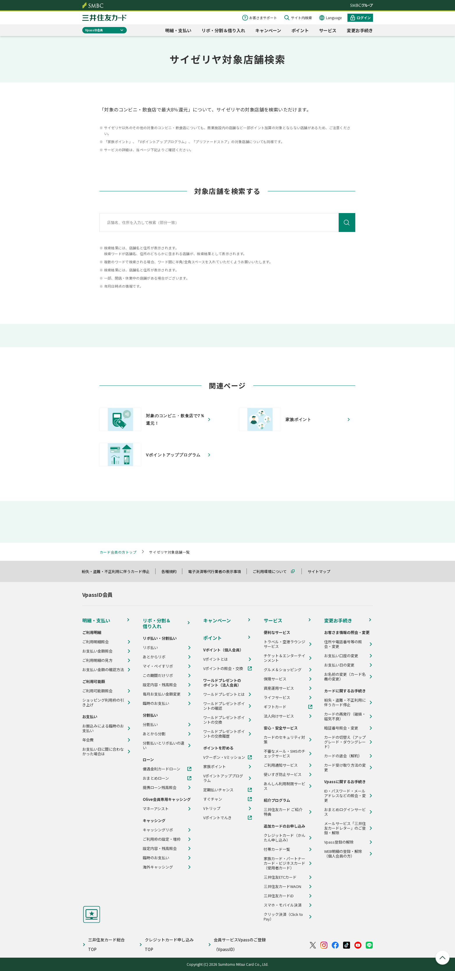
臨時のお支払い (156, 703)
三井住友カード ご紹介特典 (283, 812)
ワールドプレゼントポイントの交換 (224, 720)
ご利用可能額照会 (97, 691)
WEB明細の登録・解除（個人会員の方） (343, 853)
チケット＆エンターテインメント (284, 658)
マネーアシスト (156, 808)
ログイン (364, 17)
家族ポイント (214, 766)
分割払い (150, 724)
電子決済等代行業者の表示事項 (217, 571)
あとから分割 (154, 734)
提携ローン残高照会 (159, 787)
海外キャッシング (158, 867)
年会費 (88, 740)
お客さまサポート (263, 17)
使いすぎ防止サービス (282, 774)
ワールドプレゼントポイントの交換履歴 (224, 733)
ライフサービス (277, 697)
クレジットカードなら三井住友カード (104, 17)
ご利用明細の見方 (97, 660)
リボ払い (150, 647)
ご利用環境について (272, 571)
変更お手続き (360, 30)
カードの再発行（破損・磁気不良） (345, 716)
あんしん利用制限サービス (284, 786)
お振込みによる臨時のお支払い (103, 728)
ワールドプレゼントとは (224, 694)
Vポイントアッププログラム (223, 778)
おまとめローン (156, 778)
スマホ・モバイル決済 (282, 905)
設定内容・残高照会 (160, 684)
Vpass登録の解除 (339, 842)
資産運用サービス (279, 688)
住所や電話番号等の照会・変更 (343, 644)
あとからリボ (154, 657)
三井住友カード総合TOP (106, 944)
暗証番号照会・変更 (341, 728)
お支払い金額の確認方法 (103, 669)
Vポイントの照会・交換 (223, 668)
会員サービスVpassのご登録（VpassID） (240, 944)
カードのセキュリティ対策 (284, 739)
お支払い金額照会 (97, 651)
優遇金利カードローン (161, 769)
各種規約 (171, 571)
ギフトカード (275, 707)
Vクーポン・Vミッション (224, 757)
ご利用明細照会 (95, 641)
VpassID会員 (94, 30)
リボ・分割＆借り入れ (223, 30)
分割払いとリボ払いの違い (163, 745)
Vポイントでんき (217, 817)
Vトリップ (211, 808)
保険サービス (275, 679)
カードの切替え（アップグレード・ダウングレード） (345, 742)
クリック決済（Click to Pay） (283, 916)
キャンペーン (268, 30)
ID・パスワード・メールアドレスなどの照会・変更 (345, 796)
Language (334, 17)
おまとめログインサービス (345, 812)
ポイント (300, 30)
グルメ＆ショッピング (282, 669)
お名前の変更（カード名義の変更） (345, 676)
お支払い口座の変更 (341, 655)
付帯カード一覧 (277, 849)
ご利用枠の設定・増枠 (162, 839)
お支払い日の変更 (339, 665)
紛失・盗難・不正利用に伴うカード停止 (118, 571)
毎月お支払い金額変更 (162, 694)
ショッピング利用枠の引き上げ (103, 702)
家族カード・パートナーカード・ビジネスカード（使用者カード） (284, 863)
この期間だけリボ (158, 675)
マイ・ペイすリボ (158, 666)
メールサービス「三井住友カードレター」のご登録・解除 (345, 828)
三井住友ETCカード (280, 877)
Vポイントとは (215, 659)
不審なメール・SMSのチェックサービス (284, 753)
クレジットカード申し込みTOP (169, 944)
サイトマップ (321, 571)
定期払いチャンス (218, 790)
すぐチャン (212, 799)
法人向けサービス (279, 716)
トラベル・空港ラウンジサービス (284, 644)
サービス (327, 30)
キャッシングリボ (158, 830)
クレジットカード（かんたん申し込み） (284, 837)
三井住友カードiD (279, 895)
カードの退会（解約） (343, 756)
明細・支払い (178, 30)
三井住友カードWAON (282, 886)
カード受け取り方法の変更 (345, 767)
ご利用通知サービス (281, 765)
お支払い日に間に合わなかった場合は (103, 751)
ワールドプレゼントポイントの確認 (224, 706)
